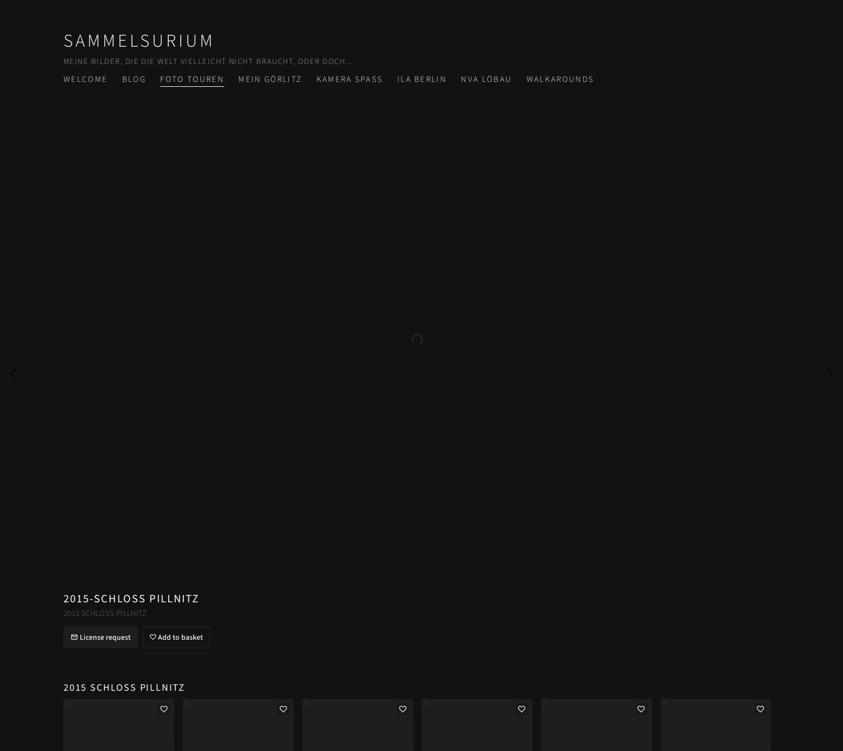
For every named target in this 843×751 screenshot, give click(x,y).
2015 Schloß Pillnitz (105, 613)
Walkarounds (560, 79)
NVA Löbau (486, 79)
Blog (134, 79)
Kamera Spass (349, 79)
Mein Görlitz (270, 79)
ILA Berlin (422, 79)
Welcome (85, 79)
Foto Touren (192, 79)
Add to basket (176, 637)
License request (101, 637)
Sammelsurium (139, 41)
